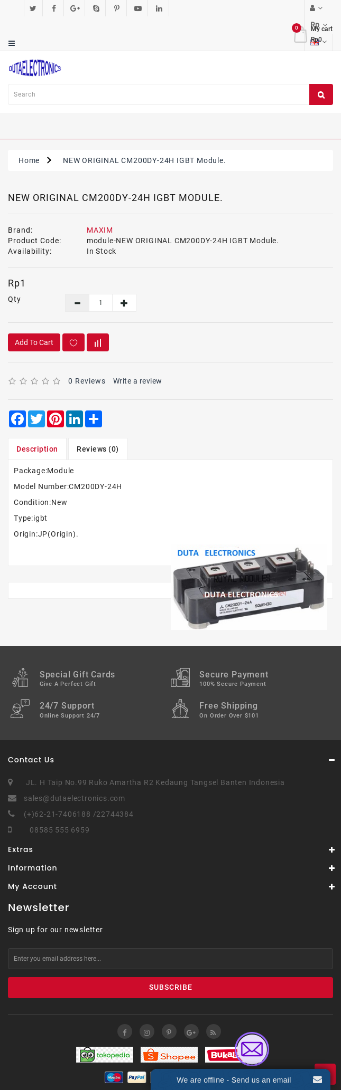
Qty (14, 265)
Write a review (137, 347)
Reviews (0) (98, 415)
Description (37, 415)
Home (29, 126)
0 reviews (87, 347)
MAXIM (100, 196)
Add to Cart (34, 308)
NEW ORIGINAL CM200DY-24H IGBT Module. (144, 126)
